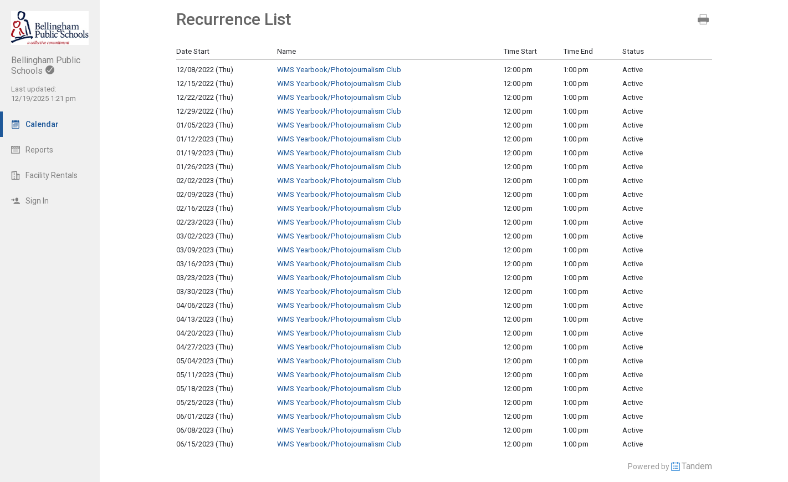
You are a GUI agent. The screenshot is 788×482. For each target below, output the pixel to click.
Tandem (697, 466)
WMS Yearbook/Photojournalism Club (339, 69)
